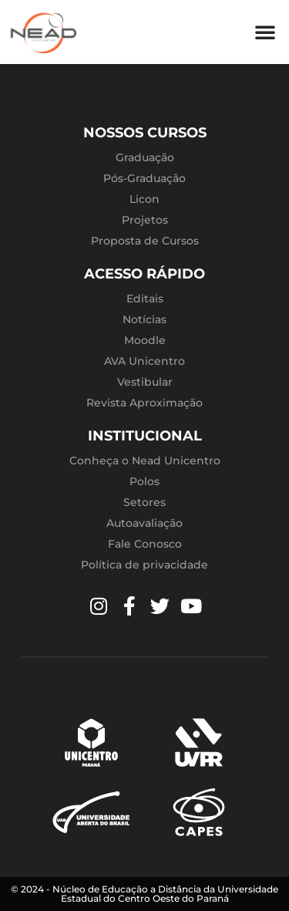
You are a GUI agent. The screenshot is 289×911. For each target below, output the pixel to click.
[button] (265, 31)
